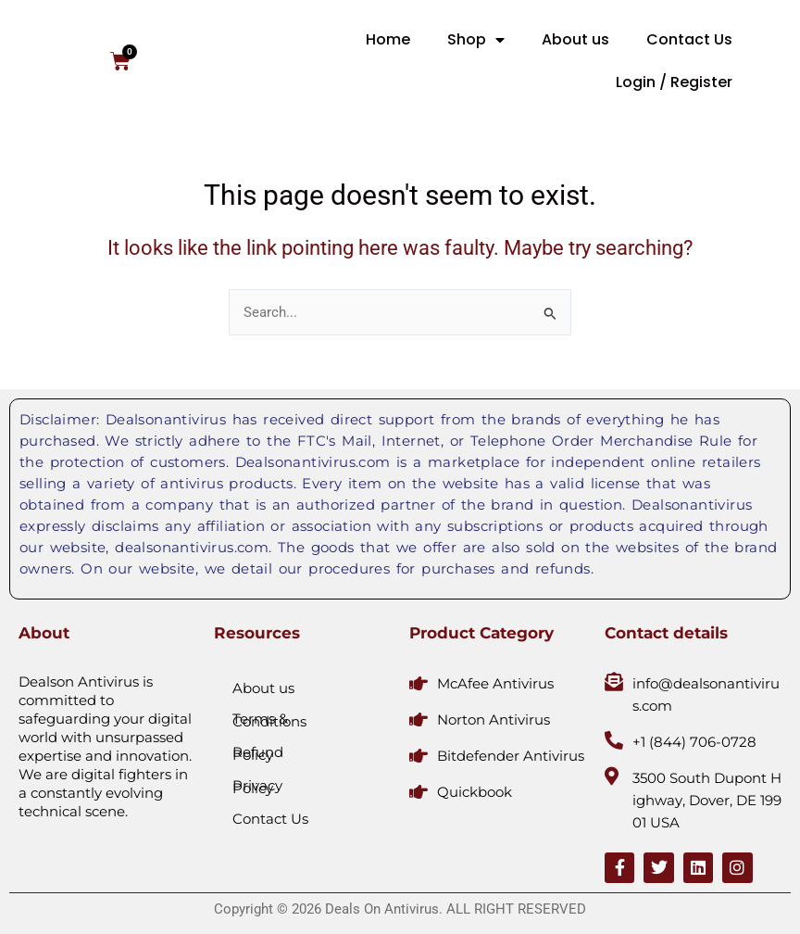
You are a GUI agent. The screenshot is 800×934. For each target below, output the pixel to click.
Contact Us (689, 39)
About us (575, 39)
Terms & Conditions (269, 720)
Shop (476, 40)
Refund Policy (257, 753)
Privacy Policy (257, 786)
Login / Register (674, 82)
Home (388, 39)
